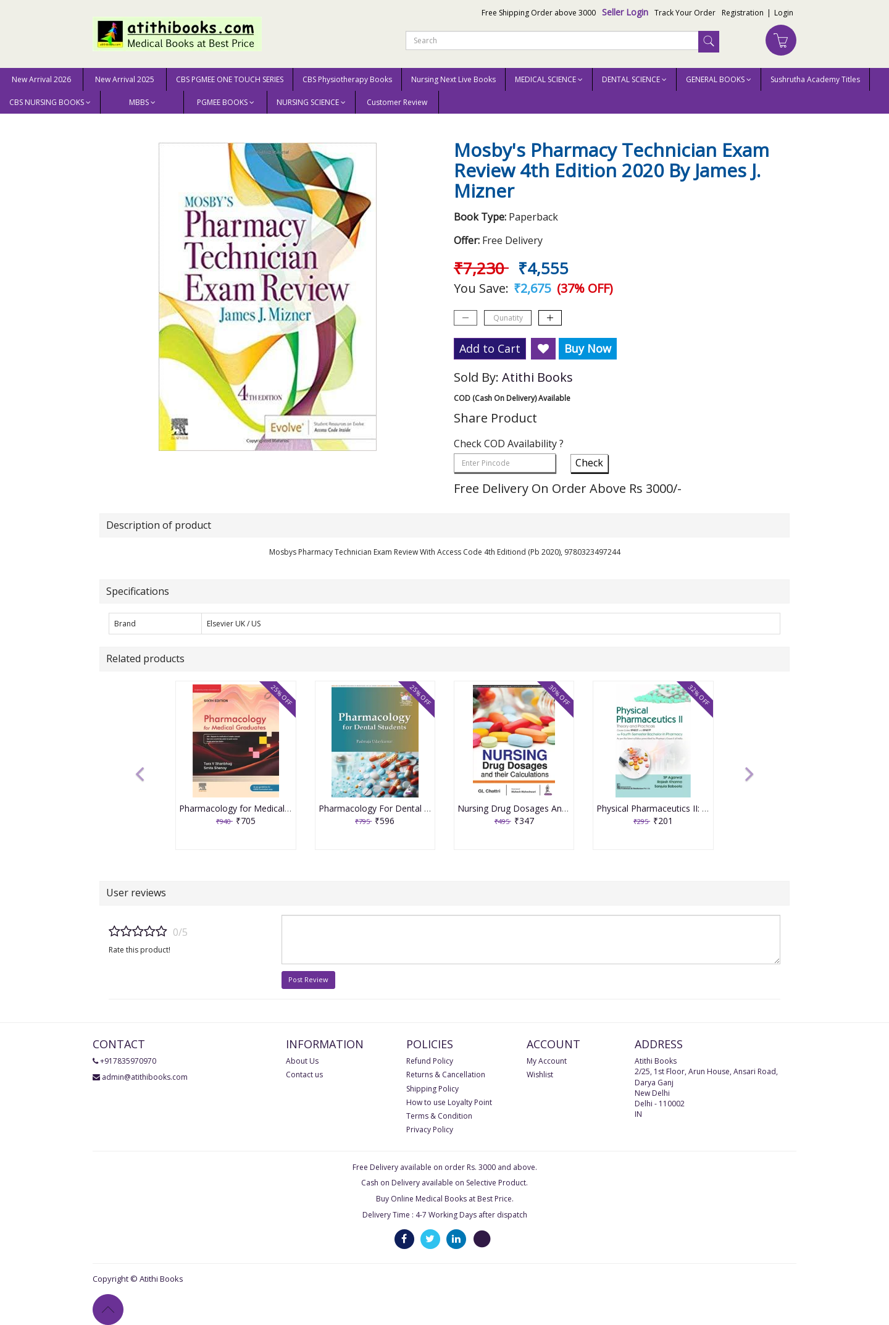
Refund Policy (429, 1061)
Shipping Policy (432, 1088)
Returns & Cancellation (445, 1074)
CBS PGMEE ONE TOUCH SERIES (229, 79)
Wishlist (540, 1074)
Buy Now (587, 348)
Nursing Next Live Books (453, 79)
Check (589, 462)
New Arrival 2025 (124, 79)
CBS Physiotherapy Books (347, 79)
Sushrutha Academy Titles (815, 79)
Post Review (308, 979)
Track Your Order (685, 12)
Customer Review (397, 102)
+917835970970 (128, 1061)
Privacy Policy (429, 1129)
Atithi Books (537, 377)
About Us (302, 1061)
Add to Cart (489, 348)
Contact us (304, 1074)
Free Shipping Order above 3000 (539, 12)
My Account (547, 1061)
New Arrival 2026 (41, 79)
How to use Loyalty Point (449, 1102)
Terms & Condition (439, 1116)
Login (783, 12)
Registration (743, 12)
